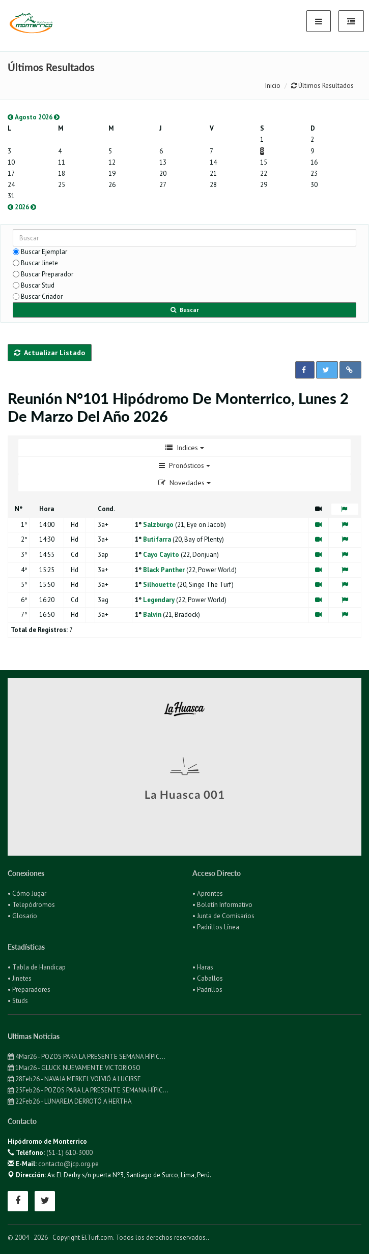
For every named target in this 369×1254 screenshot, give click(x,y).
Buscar (185, 310)
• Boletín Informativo (222, 904)
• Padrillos (207, 989)
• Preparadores (29, 989)
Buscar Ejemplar (44, 251)
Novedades (184, 482)
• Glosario (22, 916)
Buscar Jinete (39, 263)
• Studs (18, 1000)
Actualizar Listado (49, 352)
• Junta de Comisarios (223, 916)
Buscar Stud (37, 285)
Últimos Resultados (322, 85)
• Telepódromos (31, 904)
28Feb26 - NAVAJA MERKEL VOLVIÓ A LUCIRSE (74, 1079)
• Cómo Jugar (27, 893)
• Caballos (207, 978)
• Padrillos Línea (215, 927)
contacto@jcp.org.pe (68, 1163)
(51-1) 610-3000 (69, 1152)
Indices (184, 447)
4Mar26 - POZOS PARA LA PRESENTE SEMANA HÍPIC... (86, 1056)
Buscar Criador (42, 296)
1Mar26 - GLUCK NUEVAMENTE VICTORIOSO (74, 1067)
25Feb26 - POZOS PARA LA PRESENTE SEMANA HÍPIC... (88, 1090)
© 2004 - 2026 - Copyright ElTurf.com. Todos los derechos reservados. (108, 1237)
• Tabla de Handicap (37, 967)
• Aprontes (207, 893)
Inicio (272, 85)
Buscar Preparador (47, 274)
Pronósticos (184, 465)
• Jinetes (20, 978)
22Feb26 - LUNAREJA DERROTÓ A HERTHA (70, 1101)
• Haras (202, 967)
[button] (305, 370)
